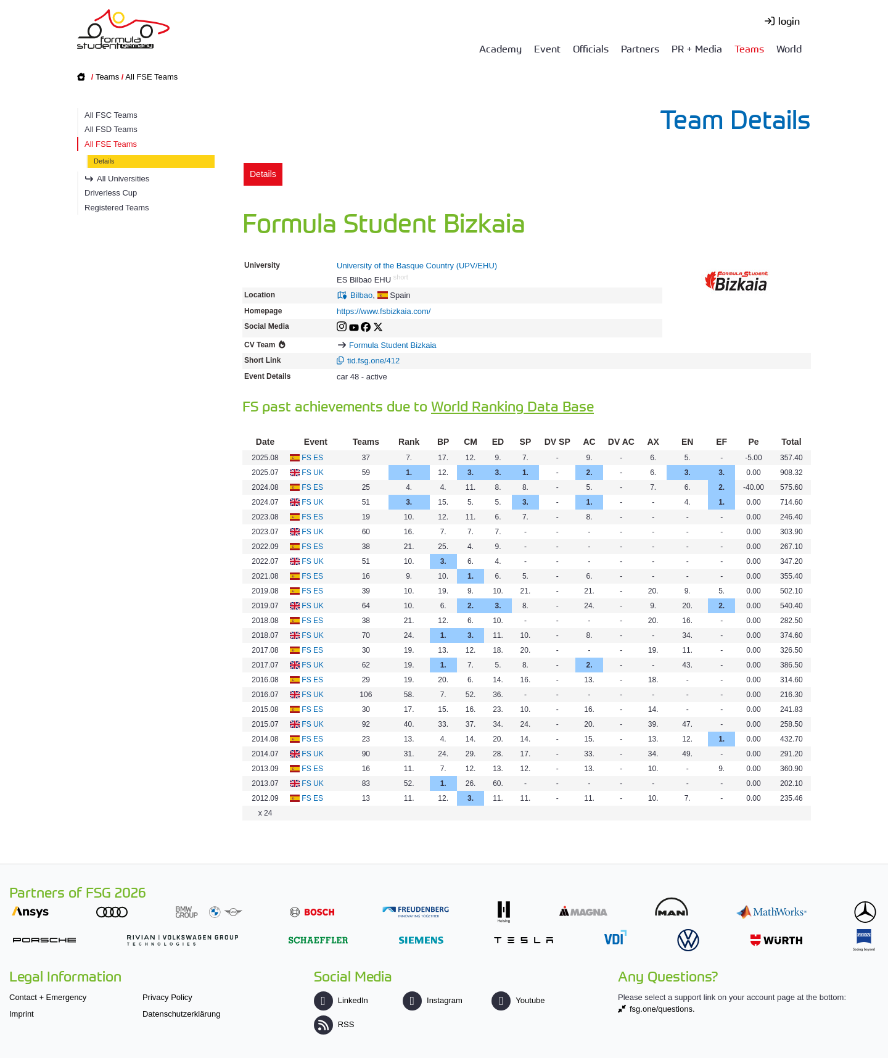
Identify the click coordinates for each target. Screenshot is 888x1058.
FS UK (312, 472)
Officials (591, 48)
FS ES (312, 457)
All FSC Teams (111, 115)
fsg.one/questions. (662, 1009)
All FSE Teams (151, 76)
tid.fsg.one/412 (373, 360)
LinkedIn (341, 1000)
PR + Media (697, 48)
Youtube (518, 1000)
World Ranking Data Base (512, 406)
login (789, 20)
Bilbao (361, 295)
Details (104, 161)
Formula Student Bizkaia (393, 345)
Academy (500, 48)
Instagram (432, 1000)
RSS (334, 1024)
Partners (640, 48)
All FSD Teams (111, 129)
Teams (749, 48)
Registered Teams (116, 207)
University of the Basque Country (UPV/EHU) (417, 265)
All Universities (123, 178)
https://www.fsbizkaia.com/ (383, 311)
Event (547, 48)
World (789, 48)
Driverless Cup (110, 192)
